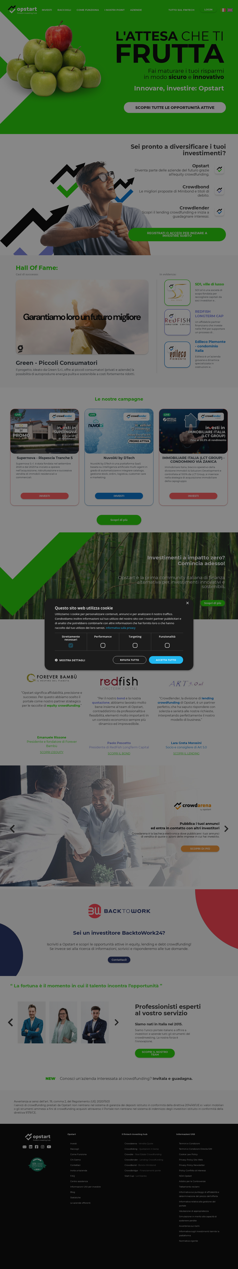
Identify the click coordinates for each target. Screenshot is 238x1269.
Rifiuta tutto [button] (127, 660)
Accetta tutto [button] (165, 660)
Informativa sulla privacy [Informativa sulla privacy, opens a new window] (121, 627)
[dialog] (119, 634)
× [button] (187, 602)
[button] (70, 660)
